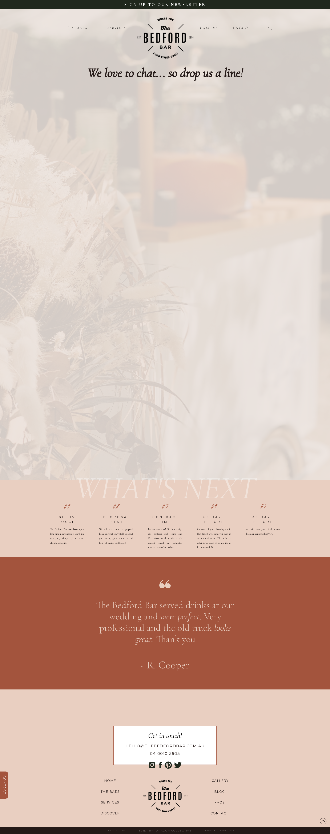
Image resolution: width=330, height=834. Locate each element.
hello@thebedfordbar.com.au (165, 746)
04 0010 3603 (165, 753)
